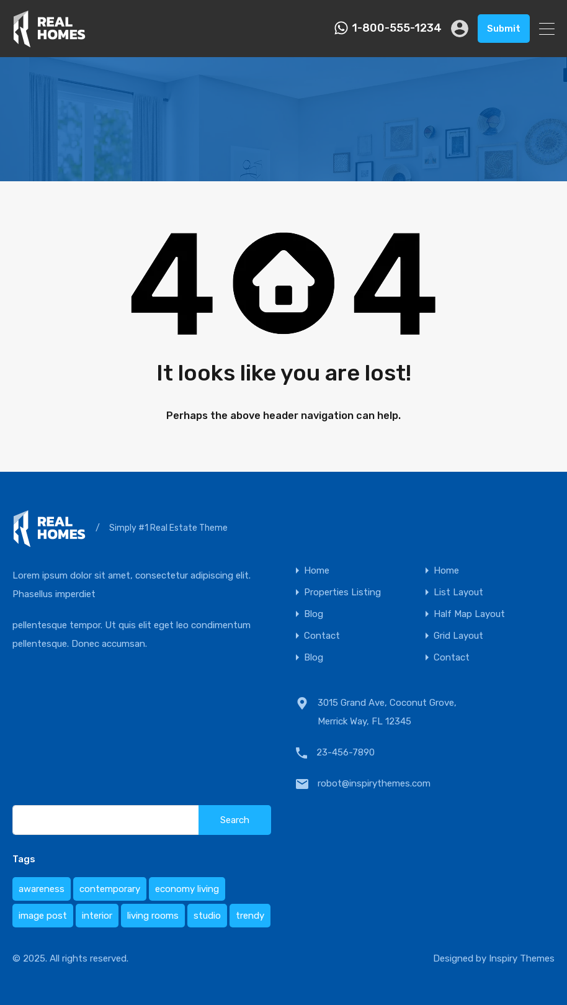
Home (316, 570)
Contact (322, 636)
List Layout (458, 592)
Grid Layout (458, 636)
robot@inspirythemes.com (374, 783)
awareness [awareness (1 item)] (42, 889)
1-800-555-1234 (397, 28)
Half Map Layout (469, 614)
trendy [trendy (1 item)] (250, 915)
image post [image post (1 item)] (43, 915)
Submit (503, 28)
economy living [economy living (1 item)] (187, 889)
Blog (313, 614)
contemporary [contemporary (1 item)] (109, 889)
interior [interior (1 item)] (97, 915)
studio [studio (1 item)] (207, 915)
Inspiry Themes (522, 958)
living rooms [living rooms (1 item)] (153, 915)
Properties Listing (342, 592)
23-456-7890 (345, 752)
